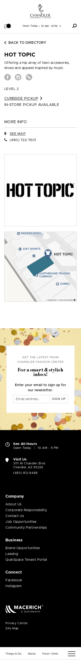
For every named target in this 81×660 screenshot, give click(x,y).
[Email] (31, 399)
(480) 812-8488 (25, 473)
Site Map (12, 628)
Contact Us (14, 516)
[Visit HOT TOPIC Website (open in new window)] (29, 77)
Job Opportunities (21, 521)
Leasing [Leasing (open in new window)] (11, 554)
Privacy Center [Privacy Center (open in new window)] (16, 623)
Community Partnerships (26, 527)
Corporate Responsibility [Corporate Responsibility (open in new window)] (26, 510)
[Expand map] (40, 267)
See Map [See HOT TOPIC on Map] (18, 133)
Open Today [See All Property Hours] (30, 26)
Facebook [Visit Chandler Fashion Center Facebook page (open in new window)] (13, 580)
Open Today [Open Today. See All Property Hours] (22, 447)
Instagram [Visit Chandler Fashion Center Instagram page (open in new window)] (13, 586)
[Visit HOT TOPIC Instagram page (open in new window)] (18, 77)
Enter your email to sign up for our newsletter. (40, 387)
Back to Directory (25, 42)
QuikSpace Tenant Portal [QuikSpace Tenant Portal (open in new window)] (26, 559)
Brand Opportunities (22, 548)
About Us (13, 504)
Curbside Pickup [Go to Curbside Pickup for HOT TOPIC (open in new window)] (23, 98)
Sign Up (59, 399)
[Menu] (72, 654)
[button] (7, 26)
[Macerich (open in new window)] (24, 609)
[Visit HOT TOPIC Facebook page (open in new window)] (7, 77)
